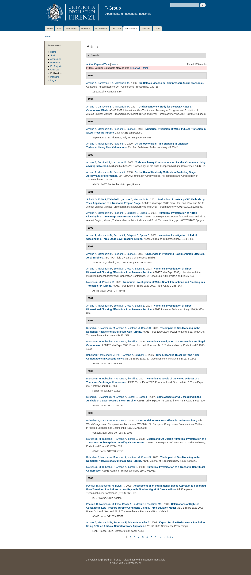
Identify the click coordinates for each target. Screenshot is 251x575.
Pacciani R (119, 129)
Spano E (131, 129)
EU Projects (101, 28)
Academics (71, 28)
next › (162, 537)
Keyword (99, 64)
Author (89, 64)
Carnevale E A (105, 83)
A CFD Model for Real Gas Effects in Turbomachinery (166, 420)
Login (157, 28)
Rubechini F (92, 328)
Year (114, 64)
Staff (59, 28)
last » (170, 537)
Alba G (146, 522)
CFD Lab (116, 28)
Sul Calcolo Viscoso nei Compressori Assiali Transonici (171, 83)
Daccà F (143, 397)
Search (95, 55)
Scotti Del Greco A (123, 268)
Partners (146, 28)
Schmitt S (91, 199)
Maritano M (134, 328)
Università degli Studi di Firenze (103, 559)
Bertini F (119, 485)
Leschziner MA (153, 504)
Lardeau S (138, 504)
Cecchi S (146, 328)
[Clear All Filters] (139, 68)
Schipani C (132, 212)
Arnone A (91, 83)
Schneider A (134, 522)
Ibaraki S (132, 341)
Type (106, 64)
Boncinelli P (104, 162)
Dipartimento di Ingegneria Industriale (144, 559)
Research (86, 28)
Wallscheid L (114, 199)
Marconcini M (122, 83)
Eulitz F (102, 199)
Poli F (119, 355)
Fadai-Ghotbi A (123, 504)
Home (50, 28)
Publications (131, 28)
